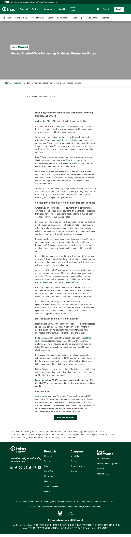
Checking (7, 18)
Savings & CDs (21, 18)
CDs (46, 466)
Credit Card (49, 471)
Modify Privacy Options (107, 464)
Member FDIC (103, 474)
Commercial (49, 9)
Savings (47, 461)
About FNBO (72, 9)
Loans (50, 18)
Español (105, 18)
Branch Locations (78, 466)
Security (106, 9)
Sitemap (74, 471)
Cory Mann (47, 121)
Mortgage (48, 476)
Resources (62, 18)
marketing (44, 282)
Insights (17, 83)
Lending (47, 481)
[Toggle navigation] (111, 16)
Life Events (93, 18)
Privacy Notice (103, 459)
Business (36, 9)
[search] (97, 9)
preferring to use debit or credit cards (72, 140)
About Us (75, 456)
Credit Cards (38, 18)
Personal (24, 9)
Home (8, 83)
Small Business (51, 486)
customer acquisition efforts (65, 282)
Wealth (62, 9)
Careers (74, 461)
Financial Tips (77, 18)
